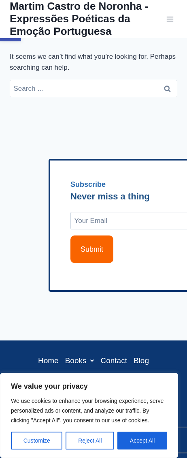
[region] (89, 415)
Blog (141, 360)
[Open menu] (169, 19)
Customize (36, 440)
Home (48, 360)
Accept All (142, 440)
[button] (80, 360)
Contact (113, 360)
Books (79, 360)
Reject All (90, 440)
